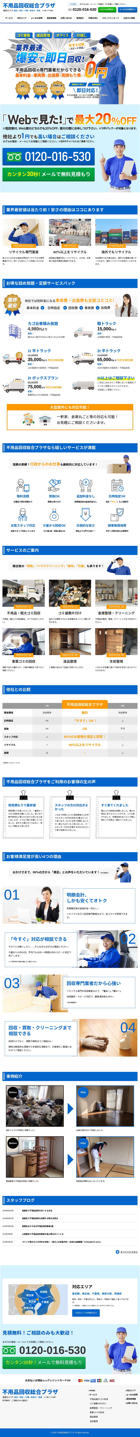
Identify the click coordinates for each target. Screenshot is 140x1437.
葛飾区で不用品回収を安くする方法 (37, 1211)
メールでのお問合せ (128, 9)
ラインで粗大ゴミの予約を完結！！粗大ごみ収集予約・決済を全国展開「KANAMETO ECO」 (62, 1242)
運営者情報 (51, 18)
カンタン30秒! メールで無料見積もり (48, 176)
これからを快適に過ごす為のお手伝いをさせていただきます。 (116, 669)
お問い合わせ (66, 18)
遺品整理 (94, 1417)
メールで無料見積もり (43, 1362)
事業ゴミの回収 (97, 1412)
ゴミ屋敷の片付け (98, 1403)
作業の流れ (93, 18)
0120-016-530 (52, 1350)
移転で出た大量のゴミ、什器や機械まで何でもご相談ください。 (23, 669)
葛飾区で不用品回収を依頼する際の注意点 (40, 1218)
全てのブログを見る (129, 1252)
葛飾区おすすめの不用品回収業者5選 (37, 1226)
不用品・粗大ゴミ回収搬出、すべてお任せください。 (23, 620)
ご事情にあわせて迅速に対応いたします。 (67, 667)
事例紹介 (80, 18)
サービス (9, 18)
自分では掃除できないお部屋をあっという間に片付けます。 (69, 620)
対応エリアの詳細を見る (86, 1313)
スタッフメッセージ (110, 18)
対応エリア (22, 18)
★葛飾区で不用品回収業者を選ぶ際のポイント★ (43, 1234)
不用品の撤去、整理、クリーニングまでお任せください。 (116, 620)
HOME (92, 1390)
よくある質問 (36, 18)
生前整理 (94, 1421)
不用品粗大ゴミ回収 (99, 1399)
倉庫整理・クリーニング (101, 1408)
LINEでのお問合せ (108, 9)
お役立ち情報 (129, 18)
